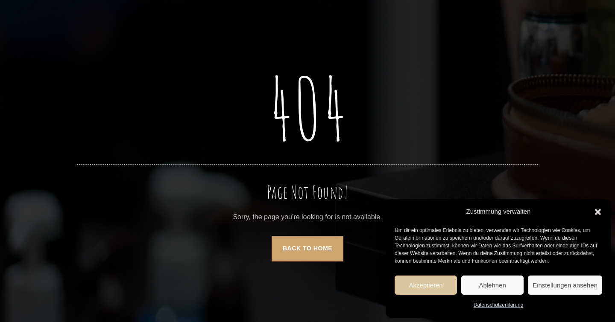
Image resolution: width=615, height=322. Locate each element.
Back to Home (307, 248)
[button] (598, 212)
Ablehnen (492, 285)
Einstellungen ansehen (565, 285)
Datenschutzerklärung (499, 305)
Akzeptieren (425, 285)
